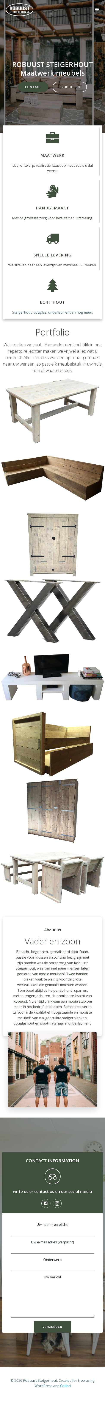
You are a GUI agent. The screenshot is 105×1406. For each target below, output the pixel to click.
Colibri (65, 1392)
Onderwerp (52, 1264)
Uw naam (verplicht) (52, 1229)
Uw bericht (52, 1299)
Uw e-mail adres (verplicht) (52, 1247)
